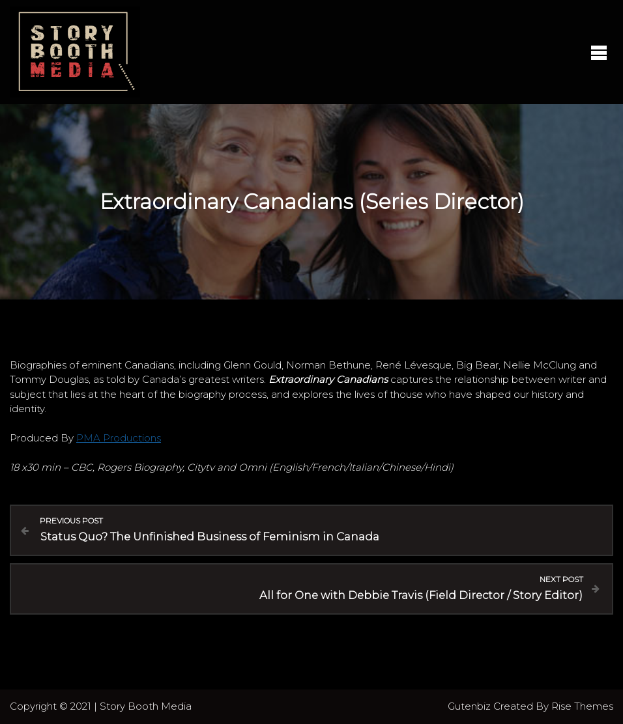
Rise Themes (582, 706)
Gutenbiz (470, 706)
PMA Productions (118, 438)
